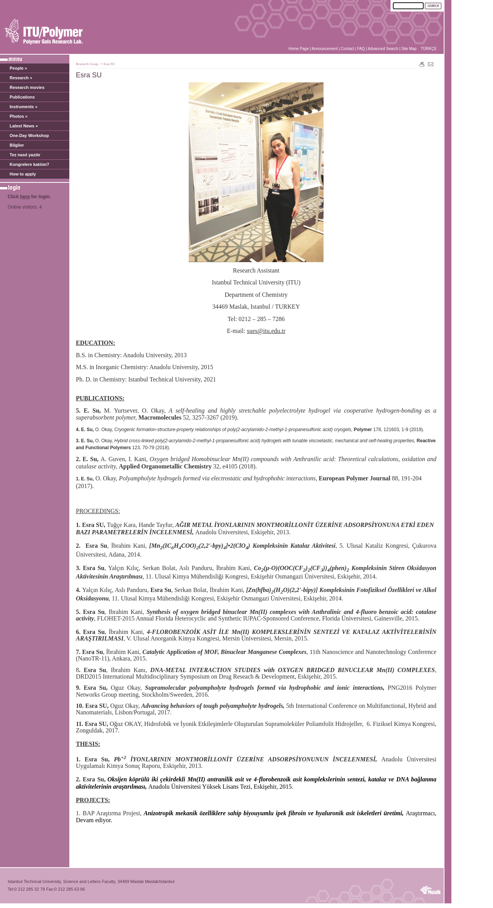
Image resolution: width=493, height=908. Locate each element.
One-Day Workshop (29, 135)
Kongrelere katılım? (29, 164)
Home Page (298, 49)
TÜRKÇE (429, 49)
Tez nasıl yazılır (25, 154)
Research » (21, 77)
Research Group (87, 64)
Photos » (18, 116)
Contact (347, 49)
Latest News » (24, 126)
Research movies (27, 87)
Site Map (408, 49)
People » (18, 68)
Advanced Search (383, 49)
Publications (22, 97)
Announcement (324, 49)
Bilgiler (17, 145)
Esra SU (109, 64)
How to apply (23, 174)
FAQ (361, 49)
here (25, 196)
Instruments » (23, 106)
